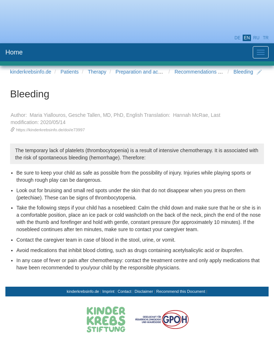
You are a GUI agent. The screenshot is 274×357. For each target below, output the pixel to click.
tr (266, 37)
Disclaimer (144, 291)
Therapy (97, 72)
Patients (69, 72)
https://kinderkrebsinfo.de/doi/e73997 (50, 129)
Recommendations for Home (207, 72)
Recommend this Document (180, 291)
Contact (124, 291)
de (237, 37)
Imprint (108, 291)
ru (256, 37)
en (247, 37)
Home (14, 52)
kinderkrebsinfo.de (30, 72)
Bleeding (243, 72)
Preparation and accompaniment (152, 72)
